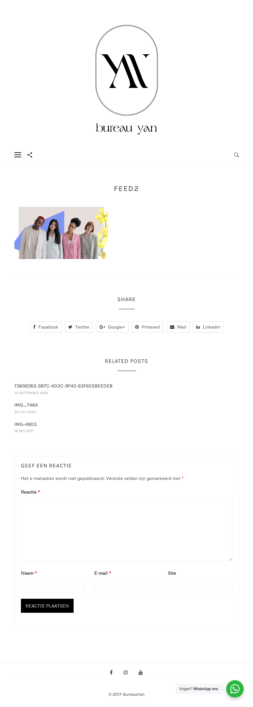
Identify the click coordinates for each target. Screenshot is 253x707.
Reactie (30, 492)
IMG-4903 (25, 424)
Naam (29, 573)
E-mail (102, 573)
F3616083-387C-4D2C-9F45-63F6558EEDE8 (63, 386)
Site (172, 573)
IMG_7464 (26, 405)
